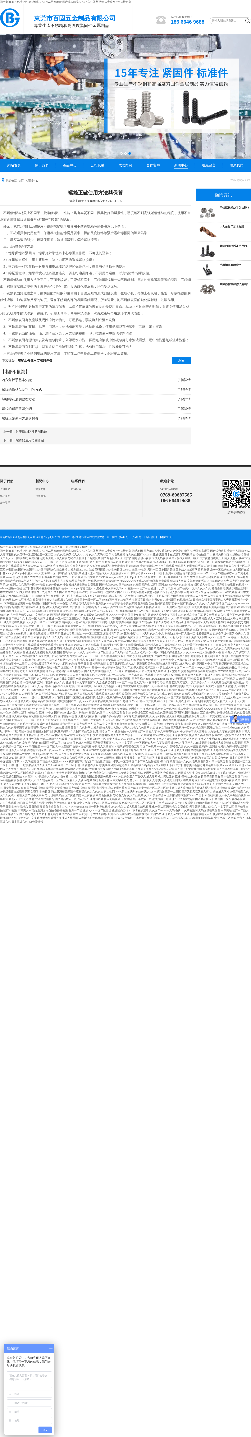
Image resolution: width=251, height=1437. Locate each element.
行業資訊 (41, 495)
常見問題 (41, 489)
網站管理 (166, 537)
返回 (181, 360)
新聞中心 (181, 165)
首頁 (21, 180)
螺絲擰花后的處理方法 (18, 399)
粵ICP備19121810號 (83, 537)
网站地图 (137, 550)
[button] (121, 153)
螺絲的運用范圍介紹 (17, 409)
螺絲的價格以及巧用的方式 (22, 389)
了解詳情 (184, 380)
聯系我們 (236, 165)
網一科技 (112, 537)
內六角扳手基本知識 (17, 380)
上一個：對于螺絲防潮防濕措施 (25, 431)
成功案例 (125, 165)
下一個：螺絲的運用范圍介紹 (23, 440)
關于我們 (42, 165)
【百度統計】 (150, 537)
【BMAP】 (124, 537)
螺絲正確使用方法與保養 (20, 418)
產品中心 (69, 165)
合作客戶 (153, 165)
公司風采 (97, 165)
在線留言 (208, 165)
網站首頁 (14, 165)
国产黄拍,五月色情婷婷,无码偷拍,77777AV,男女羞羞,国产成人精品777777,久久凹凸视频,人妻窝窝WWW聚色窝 (65, 1)
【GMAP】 (136, 537)
